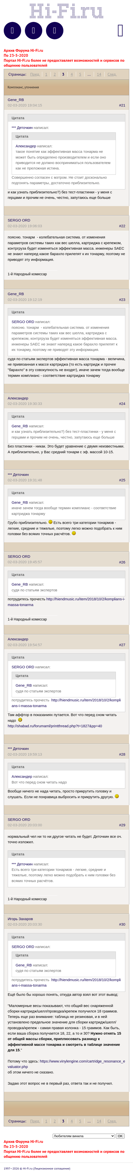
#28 (122, 754)
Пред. (35, 74)
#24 (122, 404)
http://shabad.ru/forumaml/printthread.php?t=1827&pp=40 (55, 726)
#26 (122, 562)
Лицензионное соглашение (51, 1168)
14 (99, 74)
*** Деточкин (22, 128)
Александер (26, 146)
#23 (122, 300)
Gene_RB (16, 100)
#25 (122, 480)
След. (112, 74)
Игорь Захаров (20, 919)
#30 (122, 924)
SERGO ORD (19, 220)
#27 (122, 645)
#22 (122, 226)
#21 (122, 105)
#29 (122, 825)
